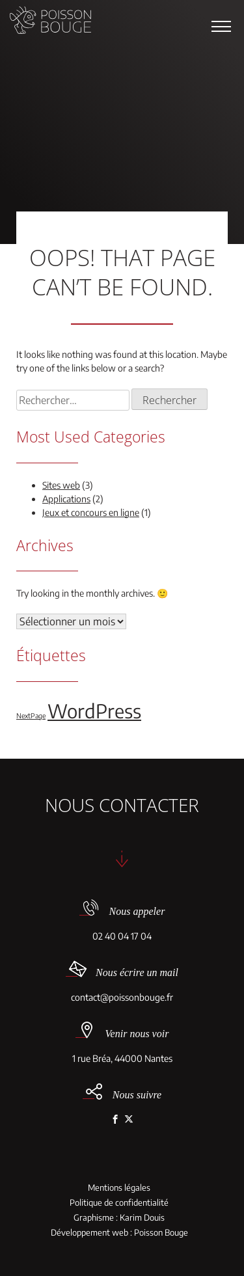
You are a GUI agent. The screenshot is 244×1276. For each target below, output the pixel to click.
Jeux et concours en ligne (90, 512)
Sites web (61, 485)
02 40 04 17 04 (122, 936)
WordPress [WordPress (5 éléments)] (94, 710)
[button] (221, 26)
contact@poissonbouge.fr (122, 997)
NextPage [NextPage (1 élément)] (31, 715)
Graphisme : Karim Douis (119, 1218)
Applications (66, 498)
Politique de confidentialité (119, 1203)
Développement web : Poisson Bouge (119, 1232)
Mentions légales (119, 1188)
